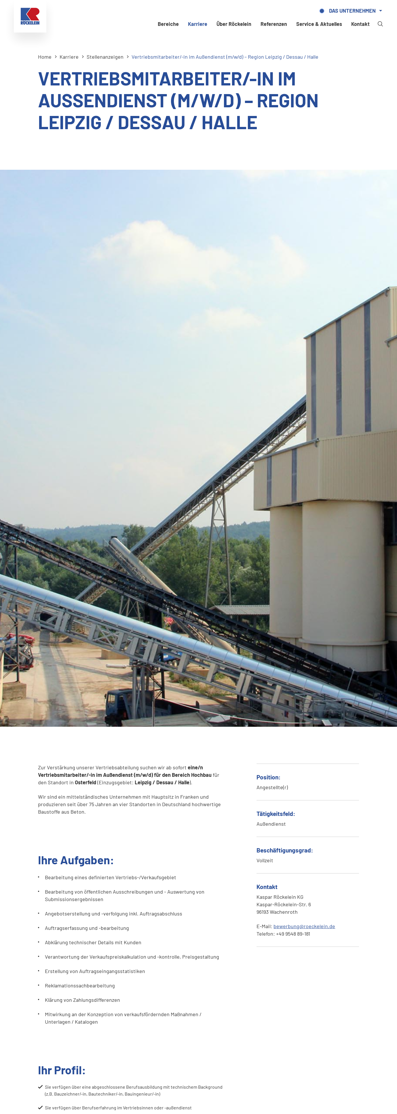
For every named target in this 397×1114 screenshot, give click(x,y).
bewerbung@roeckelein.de (304, 926)
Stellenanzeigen (105, 57)
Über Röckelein (233, 24)
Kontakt (360, 24)
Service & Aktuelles (319, 24)
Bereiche (168, 24)
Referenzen (274, 24)
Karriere (197, 24)
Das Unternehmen (352, 10)
